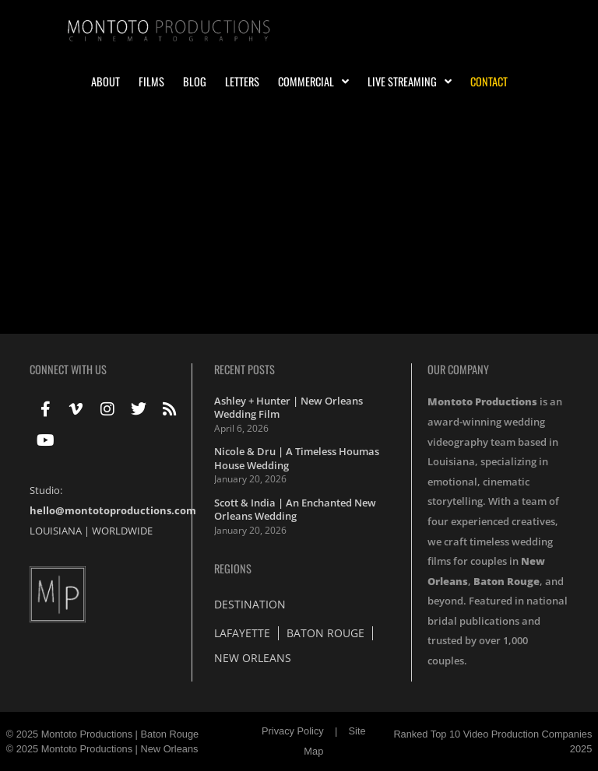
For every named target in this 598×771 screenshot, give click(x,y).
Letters (242, 81)
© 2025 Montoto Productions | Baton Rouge (102, 734)
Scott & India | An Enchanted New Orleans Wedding (295, 510)
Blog (194, 81)
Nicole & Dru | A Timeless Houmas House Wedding (296, 458)
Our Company (458, 369)
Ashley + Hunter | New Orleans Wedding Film (288, 408)
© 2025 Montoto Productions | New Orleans (102, 749)
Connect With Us (68, 369)
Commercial (313, 81)
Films (151, 81)
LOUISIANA (56, 531)
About (105, 81)
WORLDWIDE (122, 531)
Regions (233, 568)
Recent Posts (244, 369)
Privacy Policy (293, 731)
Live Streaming (410, 81)
